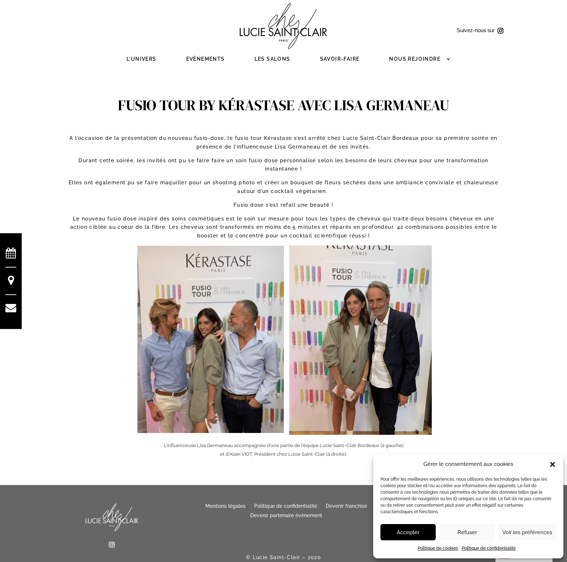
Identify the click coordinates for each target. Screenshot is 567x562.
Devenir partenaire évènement (286, 515)
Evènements (205, 59)
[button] (552, 464)
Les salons (272, 59)
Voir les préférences (527, 532)
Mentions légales (225, 506)
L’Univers (142, 59)
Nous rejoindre (414, 59)
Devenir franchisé (346, 506)
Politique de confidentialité (489, 548)
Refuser (467, 532)
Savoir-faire (340, 59)
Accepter (408, 532)
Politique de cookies (438, 548)
